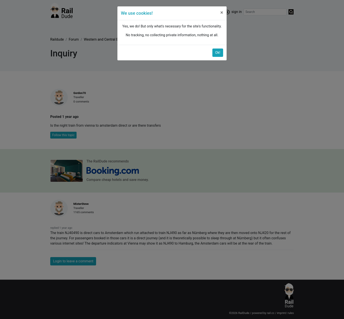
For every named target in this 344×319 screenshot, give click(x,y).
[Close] (222, 12)
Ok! (217, 52)
